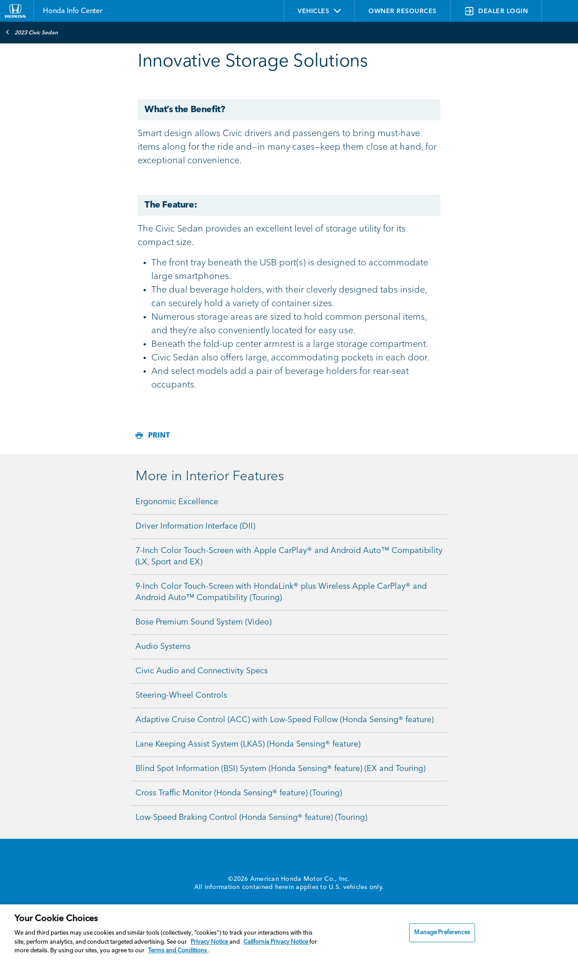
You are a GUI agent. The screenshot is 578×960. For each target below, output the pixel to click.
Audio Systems (163, 647)
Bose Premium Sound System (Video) (203, 622)
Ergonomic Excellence (176, 502)
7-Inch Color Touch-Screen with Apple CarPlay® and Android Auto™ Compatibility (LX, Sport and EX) (289, 556)
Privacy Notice (210, 942)
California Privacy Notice (276, 942)
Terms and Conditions (178, 951)
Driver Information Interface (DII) (195, 526)
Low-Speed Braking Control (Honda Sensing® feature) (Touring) (251, 817)
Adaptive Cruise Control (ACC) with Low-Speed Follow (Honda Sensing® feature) (284, 720)
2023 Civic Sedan (31, 32)
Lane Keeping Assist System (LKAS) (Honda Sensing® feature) (247, 744)
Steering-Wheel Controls (181, 695)
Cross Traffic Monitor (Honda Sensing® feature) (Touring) (238, 793)
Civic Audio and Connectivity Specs (201, 671)
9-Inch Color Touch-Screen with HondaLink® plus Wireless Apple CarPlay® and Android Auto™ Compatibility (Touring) (281, 592)
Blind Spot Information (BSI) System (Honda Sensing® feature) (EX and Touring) (280, 769)
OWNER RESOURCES (402, 11)
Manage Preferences (442, 933)
